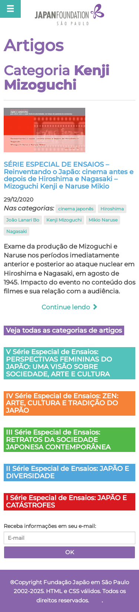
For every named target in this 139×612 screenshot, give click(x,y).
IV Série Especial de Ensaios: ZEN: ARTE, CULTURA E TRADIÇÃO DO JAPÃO (62, 403)
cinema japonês (75, 209)
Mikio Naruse (103, 220)
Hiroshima (112, 209)
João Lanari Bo (22, 220)
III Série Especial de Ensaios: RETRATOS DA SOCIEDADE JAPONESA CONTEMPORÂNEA (58, 439)
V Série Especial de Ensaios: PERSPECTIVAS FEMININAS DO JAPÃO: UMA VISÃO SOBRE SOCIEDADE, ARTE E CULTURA (59, 363)
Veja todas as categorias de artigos (64, 330)
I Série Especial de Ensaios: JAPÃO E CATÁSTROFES (66, 501)
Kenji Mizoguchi (64, 220)
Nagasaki (16, 231)
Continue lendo (70, 307)
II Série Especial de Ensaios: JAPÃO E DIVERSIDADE (67, 472)
